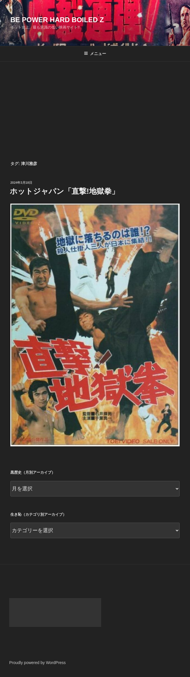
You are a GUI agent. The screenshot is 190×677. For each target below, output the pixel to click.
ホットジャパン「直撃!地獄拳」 (64, 191)
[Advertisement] (95, 105)
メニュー (95, 53)
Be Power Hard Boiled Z (57, 20)
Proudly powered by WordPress (37, 662)
